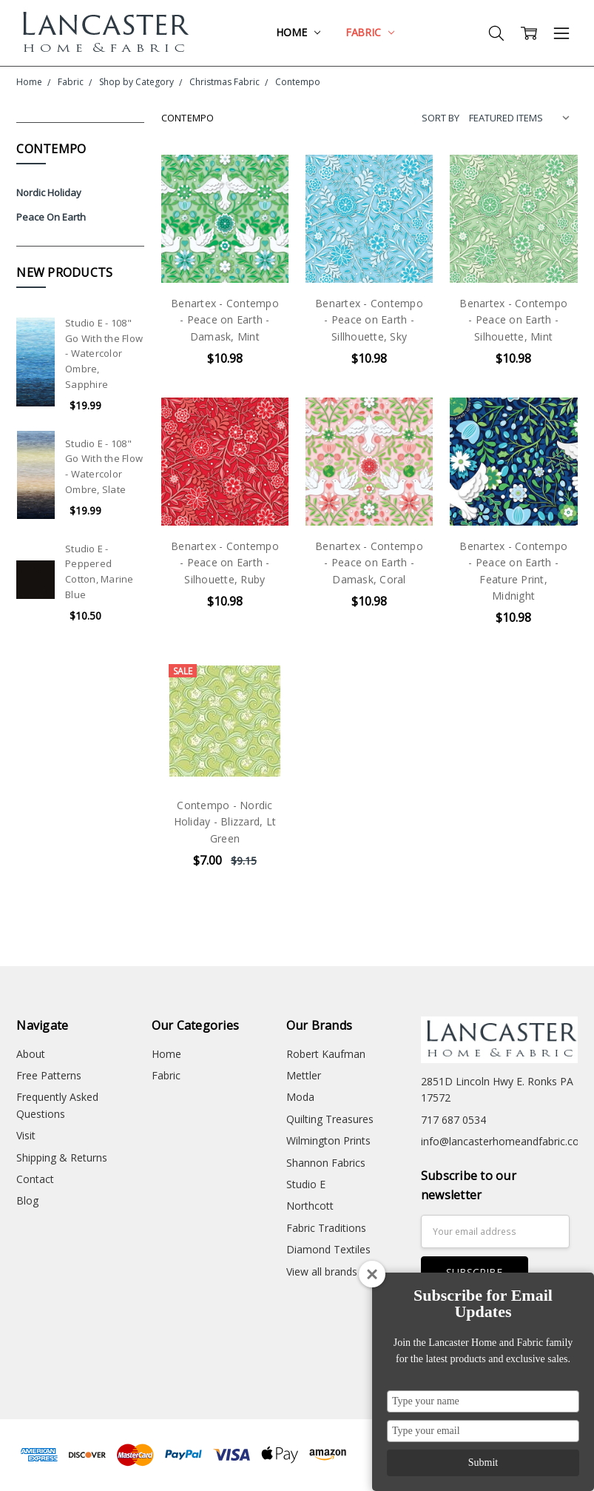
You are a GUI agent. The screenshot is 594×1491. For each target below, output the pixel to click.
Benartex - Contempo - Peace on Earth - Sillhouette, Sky (369, 320)
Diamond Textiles (328, 1249)
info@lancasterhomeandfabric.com (505, 1141)
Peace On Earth (51, 217)
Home (298, 32)
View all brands (321, 1271)
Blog (27, 1200)
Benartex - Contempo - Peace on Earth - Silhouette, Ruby (225, 562)
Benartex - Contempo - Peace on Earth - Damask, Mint (225, 320)
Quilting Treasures (330, 1119)
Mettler (303, 1075)
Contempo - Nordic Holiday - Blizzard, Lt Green (225, 821)
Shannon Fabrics (325, 1163)
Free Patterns (48, 1075)
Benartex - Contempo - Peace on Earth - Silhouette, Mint (513, 320)
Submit (483, 1462)
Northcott (310, 1206)
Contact (35, 1179)
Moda (300, 1097)
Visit (26, 1135)
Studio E (305, 1184)
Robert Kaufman (325, 1054)
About (30, 1054)
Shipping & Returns (61, 1157)
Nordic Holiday (48, 192)
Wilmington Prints (328, 1140)
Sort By (440, 117)
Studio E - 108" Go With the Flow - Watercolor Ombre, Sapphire (104, 353)
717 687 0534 (453, 1120)
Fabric (369, 32)
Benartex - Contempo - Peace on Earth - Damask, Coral (369, 562)
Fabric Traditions (326, 1228)
